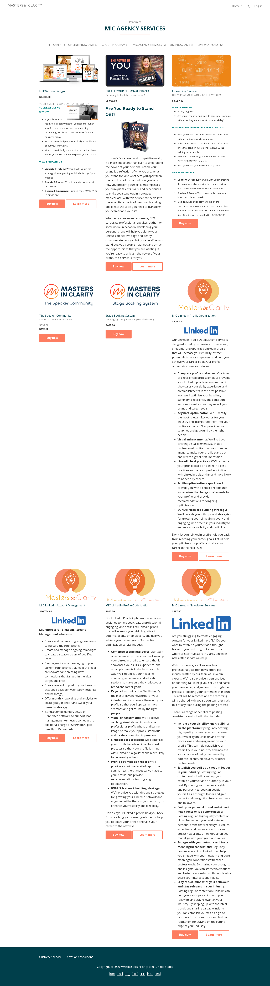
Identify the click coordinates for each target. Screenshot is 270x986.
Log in (258, 6)
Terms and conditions (79, 957)
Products (135, 22)
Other (59, 45)
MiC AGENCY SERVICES (149, 45)
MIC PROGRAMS (181, 45)
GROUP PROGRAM (115, 45)
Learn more (81, 204)
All (48, 45)
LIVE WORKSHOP (211, 45)
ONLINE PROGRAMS (83, 45)
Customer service (50, 957)
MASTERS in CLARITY (25, 5)
